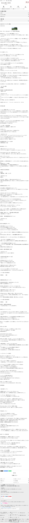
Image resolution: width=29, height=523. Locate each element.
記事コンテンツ (14, 475)
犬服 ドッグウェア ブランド (20, 519)
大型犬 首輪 (14, 519)
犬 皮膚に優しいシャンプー (16, 520)
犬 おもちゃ (10, 519)
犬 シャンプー (5, 519)
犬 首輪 (1, 519)
